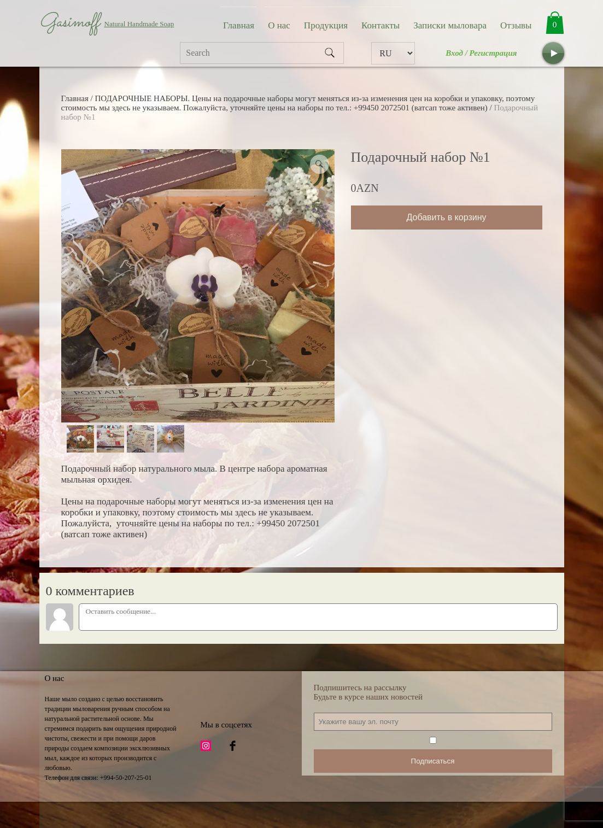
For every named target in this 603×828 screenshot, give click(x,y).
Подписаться (433, 761)
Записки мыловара (450, 25)
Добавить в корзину (446, 217)
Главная (238, 25)
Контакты (380, 25)
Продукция (326, 25)
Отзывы (516, 25)
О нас (279, 25)
